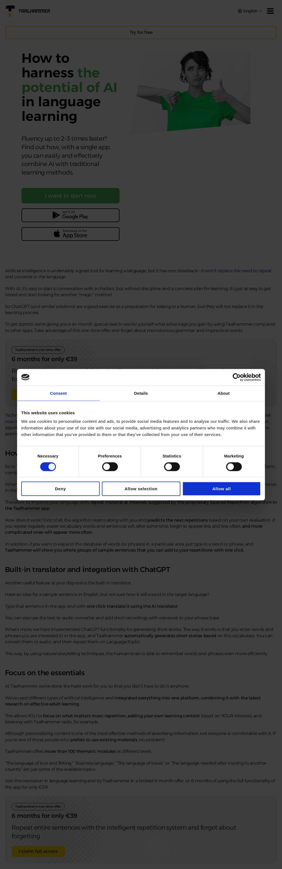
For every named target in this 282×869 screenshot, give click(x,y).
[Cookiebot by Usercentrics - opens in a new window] (237, 377)
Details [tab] (141, 393)
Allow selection (141, 488)
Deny (60, 488)
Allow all (221, 488)
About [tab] (224, 393)
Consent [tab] (58, 393)
